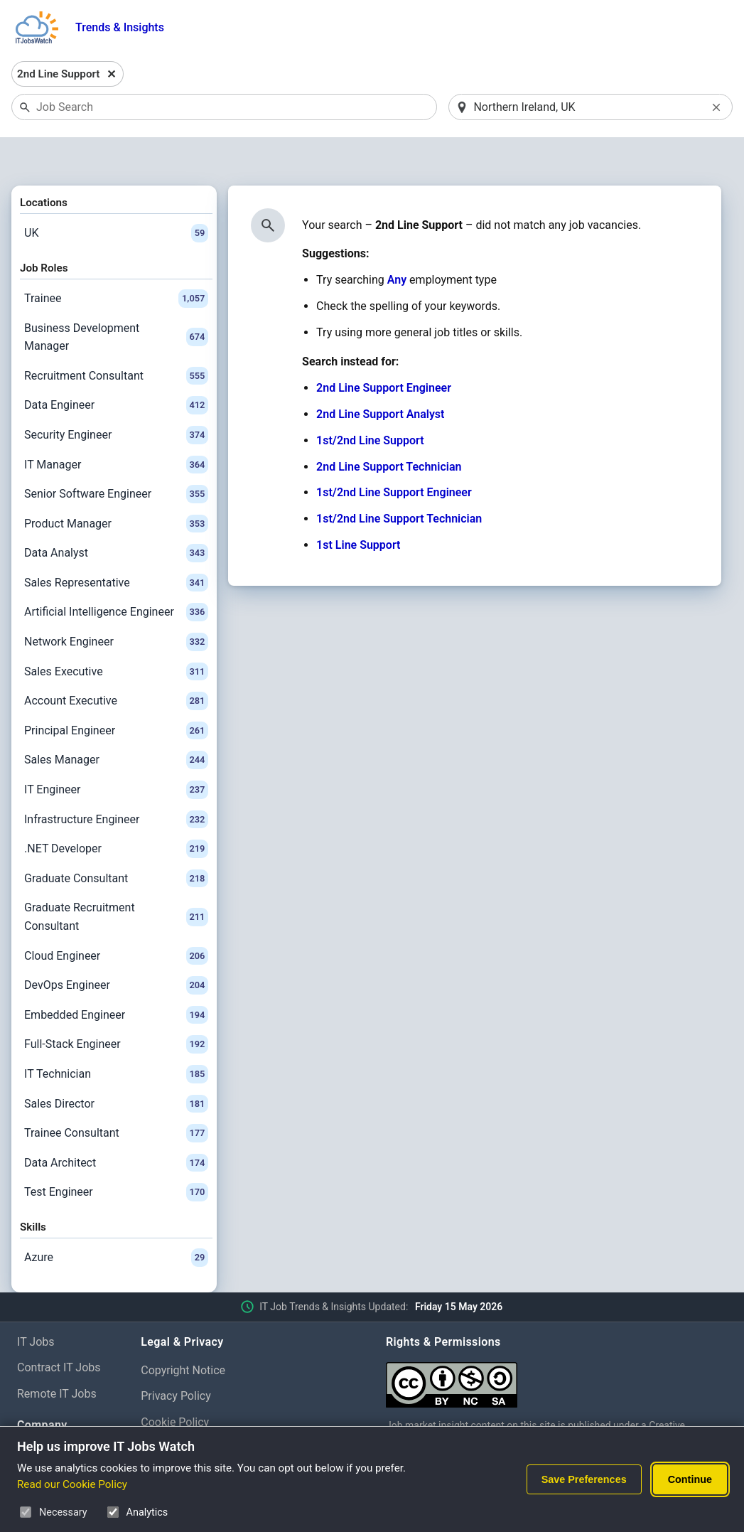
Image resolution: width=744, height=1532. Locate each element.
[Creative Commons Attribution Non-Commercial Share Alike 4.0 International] (556, 1342)
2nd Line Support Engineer (383, 351)
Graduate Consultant (116, 841)
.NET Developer (116, 812)
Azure (116, 1221)
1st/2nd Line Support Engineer (394, 456)
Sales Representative (116, 546)
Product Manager (116, 487)
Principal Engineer (116, 694)
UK (116, 196)
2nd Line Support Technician (388, 429)
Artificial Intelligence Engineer (116, 576)
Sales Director (116, 1067)
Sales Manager (116, 723)
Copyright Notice (183, 1333)
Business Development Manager (116, 300)
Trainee (116, 261)
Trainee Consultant (116, 1096)
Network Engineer (116, 605)
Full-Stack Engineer (116, 1008)
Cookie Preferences (190, 1411)
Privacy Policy (176, 1359)
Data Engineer (116, 369)
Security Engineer (116, 398)
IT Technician (116, 1037)
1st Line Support (358, 508)
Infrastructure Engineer (116, 782)
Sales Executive (116, 635)
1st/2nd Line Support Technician (399, 482)
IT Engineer (116, 753)
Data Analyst (116, 517)
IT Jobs (36, 1305)
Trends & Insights (119, 27)
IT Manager (116, 428)
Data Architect (116, 1126)
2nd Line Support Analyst (380, 377)
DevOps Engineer (116, 948)
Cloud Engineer (116, 919)
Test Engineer (116, 1156)
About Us (40, 1417)
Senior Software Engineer (116, 457)
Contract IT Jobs (59, 1331)
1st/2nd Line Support (370, 403)
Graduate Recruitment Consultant (116, 880)
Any (396, 243)
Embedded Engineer (116, 978)
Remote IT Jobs (57, 1357)
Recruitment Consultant (116, 339)
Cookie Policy (175, 1386)
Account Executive (116, 664)
